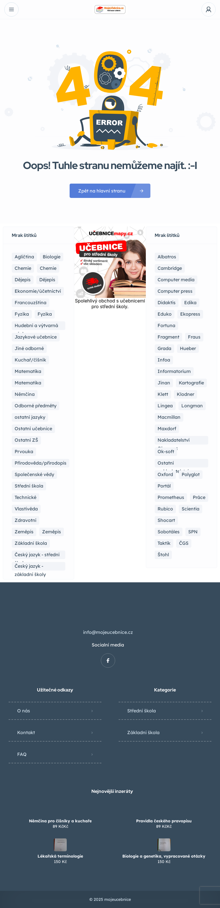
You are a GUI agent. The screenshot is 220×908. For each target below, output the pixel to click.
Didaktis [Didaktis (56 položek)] (167, 302)
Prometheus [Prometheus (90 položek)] (171, 497)
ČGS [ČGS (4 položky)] (183, 543)
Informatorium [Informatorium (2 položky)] (174, 371)
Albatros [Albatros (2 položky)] (167, 257)
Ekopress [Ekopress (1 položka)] (190, 314)
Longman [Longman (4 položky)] (192, 405)
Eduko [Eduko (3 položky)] (165, 314)
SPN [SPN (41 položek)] (193, 531)
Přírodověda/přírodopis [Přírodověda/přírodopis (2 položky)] (40, 463)
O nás (23, 711)
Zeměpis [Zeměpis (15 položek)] (24, 531)
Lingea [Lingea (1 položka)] (165, 405)
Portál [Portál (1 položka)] (164, 486)
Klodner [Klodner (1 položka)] (185, 394)
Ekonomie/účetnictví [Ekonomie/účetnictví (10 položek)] (38, 291)
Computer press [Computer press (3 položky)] (175, 291)
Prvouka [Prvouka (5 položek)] (24, 451)
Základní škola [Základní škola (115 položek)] (31, 543)
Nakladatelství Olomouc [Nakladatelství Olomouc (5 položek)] (174, 441)
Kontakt (26, 732)
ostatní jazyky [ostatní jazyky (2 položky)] (30, 417)
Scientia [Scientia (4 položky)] (190, 509)
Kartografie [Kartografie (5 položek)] (191, 383)
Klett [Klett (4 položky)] (163, 394)
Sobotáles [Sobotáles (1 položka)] (169, 531)
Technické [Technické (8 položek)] (25, 497)
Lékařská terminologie (60, 856)
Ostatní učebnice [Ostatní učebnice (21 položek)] (33, 428)
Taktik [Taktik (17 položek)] (164, 543)
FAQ (22, 754)
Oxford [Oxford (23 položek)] (165, 474)
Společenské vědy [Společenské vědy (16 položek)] (34, 474)
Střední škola (141, 711)
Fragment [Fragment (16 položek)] (168, 337)
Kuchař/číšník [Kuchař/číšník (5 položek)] (30, 360)
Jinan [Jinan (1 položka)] (164, 383)
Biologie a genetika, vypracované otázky (163, 856)
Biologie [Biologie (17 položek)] (51, 257)
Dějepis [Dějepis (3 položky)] (47, 279)
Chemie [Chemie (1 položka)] (48, 268)
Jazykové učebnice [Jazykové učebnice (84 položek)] (36, 337)
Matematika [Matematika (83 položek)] (28, 371)
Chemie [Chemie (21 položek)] (23, 268)
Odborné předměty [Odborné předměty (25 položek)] (35, 405)
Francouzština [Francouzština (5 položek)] (30, 302)
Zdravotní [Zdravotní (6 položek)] (25, 520)
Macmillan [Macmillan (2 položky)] (169, 417)
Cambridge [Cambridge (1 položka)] (170, 268)
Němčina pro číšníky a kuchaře (60, 821)
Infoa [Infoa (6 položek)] (164, 360)
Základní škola (143, 732)
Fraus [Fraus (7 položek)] (194, 337)
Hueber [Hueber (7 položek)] (188, 348)
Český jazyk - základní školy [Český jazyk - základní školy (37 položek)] (30, 567)
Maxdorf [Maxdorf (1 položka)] (167, 428)
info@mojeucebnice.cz (108, 632)
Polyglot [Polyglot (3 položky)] (191, 474)
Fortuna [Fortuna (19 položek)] (166, 325)
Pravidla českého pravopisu (164, 821)
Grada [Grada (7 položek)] (164, 348)
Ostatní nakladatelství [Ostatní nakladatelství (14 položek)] (173, 463)
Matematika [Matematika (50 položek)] (28, 383)
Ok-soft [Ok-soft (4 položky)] (166, 451)
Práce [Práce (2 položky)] (199, 497)
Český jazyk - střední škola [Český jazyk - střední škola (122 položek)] (37, 555)
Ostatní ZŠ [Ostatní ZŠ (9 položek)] (26, 440)
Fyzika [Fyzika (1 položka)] (45, 314)
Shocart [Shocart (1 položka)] (166, 520)
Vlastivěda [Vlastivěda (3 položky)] (26, 509)
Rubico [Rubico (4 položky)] (165, 509)
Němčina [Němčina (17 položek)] (25, 394)
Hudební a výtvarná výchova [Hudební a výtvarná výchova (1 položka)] (36, 326)
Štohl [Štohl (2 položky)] (163, 554)
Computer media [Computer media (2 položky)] (176, 279)
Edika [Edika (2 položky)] (190, 302)
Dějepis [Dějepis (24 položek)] (23, 279)
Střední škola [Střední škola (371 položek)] (29, 486)
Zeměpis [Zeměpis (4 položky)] (51, 531)
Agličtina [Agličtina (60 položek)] (24, 257)
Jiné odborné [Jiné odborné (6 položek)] (29, 348)
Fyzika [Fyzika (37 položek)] (22, 314)
